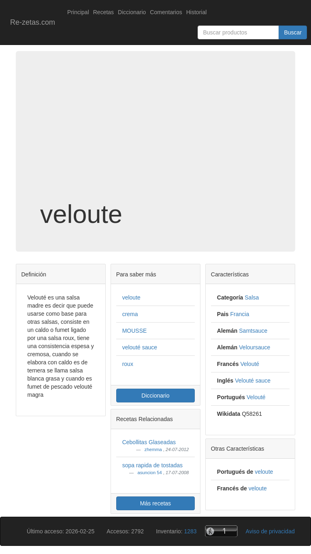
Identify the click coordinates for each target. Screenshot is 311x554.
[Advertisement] (155, 135)
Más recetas (155, 503)
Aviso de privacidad (270, 531)
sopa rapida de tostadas (152, 465)
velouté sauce (139, 347)
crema (130, 314)
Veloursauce (254, 347)
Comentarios (166, 12)
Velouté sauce (253, 380)
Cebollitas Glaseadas (149, 442)
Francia (239, 314)
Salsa (252, 297)
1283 (190, 531)
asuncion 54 (150, 472)
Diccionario (132, 12)
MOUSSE (134, 330)
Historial (196, 12)
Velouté (249, 364)
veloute (131, 297)
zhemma (154, 449)
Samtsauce (253, 330)
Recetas (103, 12)
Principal (78, 12)
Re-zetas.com (32, 22)
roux (127, 364)
